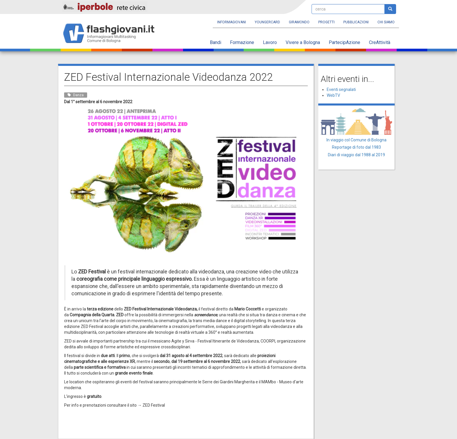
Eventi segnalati (341, 89)
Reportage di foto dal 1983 (356, 147)
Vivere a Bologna (303, 42)
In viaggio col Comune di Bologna (356, 140)
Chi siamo (386, 22)
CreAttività (379, 42)
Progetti (326, 22)
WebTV (333, 95)
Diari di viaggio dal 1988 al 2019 (356, 154)
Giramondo (299, 22)
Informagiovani (231, 22)
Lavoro (270, 42)
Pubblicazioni (356, 22)
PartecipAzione (344, 42)
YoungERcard (267, 22)
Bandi (215, 42)
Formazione (242, 42)
